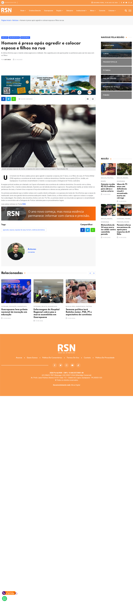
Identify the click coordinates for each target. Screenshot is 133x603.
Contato (87, 358)
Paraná (127, 218)
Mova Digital (66, 385)
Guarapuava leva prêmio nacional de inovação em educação (14, 312)
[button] (90, 273)
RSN (24, 204)
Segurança (121, 181)
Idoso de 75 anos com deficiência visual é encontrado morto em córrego (122, 191)
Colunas (111, 11)
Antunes (7, 59)
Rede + (23, 11)
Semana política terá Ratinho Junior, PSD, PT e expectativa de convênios (79, 312)
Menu (92, 11)
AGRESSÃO (6, 230)
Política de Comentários (52, 358)
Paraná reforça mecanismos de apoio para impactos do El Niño (124, 229)
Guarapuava (48, 11)
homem (28, 230)
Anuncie (19, 358)
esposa (11, 230)
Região (59, 11)
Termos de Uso (73, 358)
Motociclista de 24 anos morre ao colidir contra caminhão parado (108, 229)
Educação (13, 306)
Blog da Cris (70, 306)
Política (89, 306)
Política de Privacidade (104, 358)
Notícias (15, 20)
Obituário (69, 11)
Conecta (102, 11)
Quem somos (32, 358)
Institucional (80, 11)
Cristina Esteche (35, 11)
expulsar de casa (20, 230)
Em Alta (44, 306)
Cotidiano (4, 306)
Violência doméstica (38, 230)
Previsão (120, 222)
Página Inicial (6, 20)
